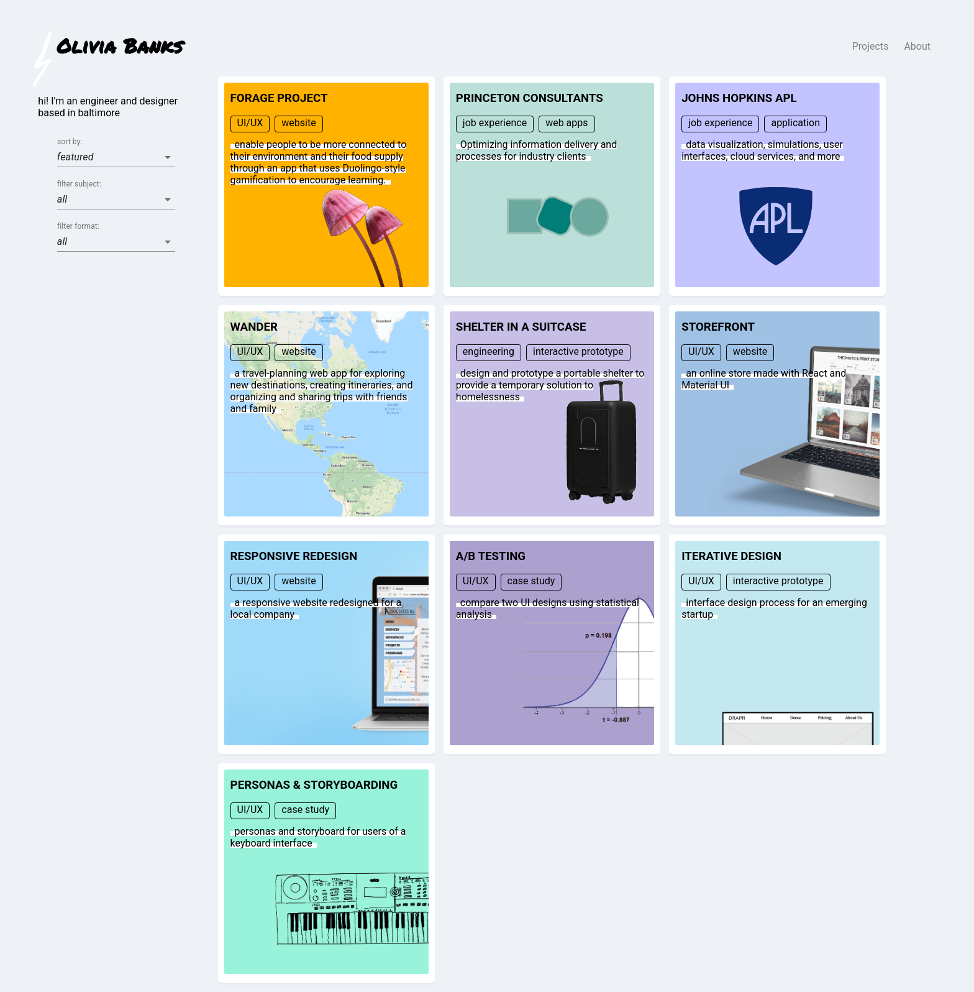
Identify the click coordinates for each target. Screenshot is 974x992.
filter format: (78, 227)
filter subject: (79, 184)
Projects (870, 46)
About (917, 46)
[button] (116, 157)
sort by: (69, 142)
